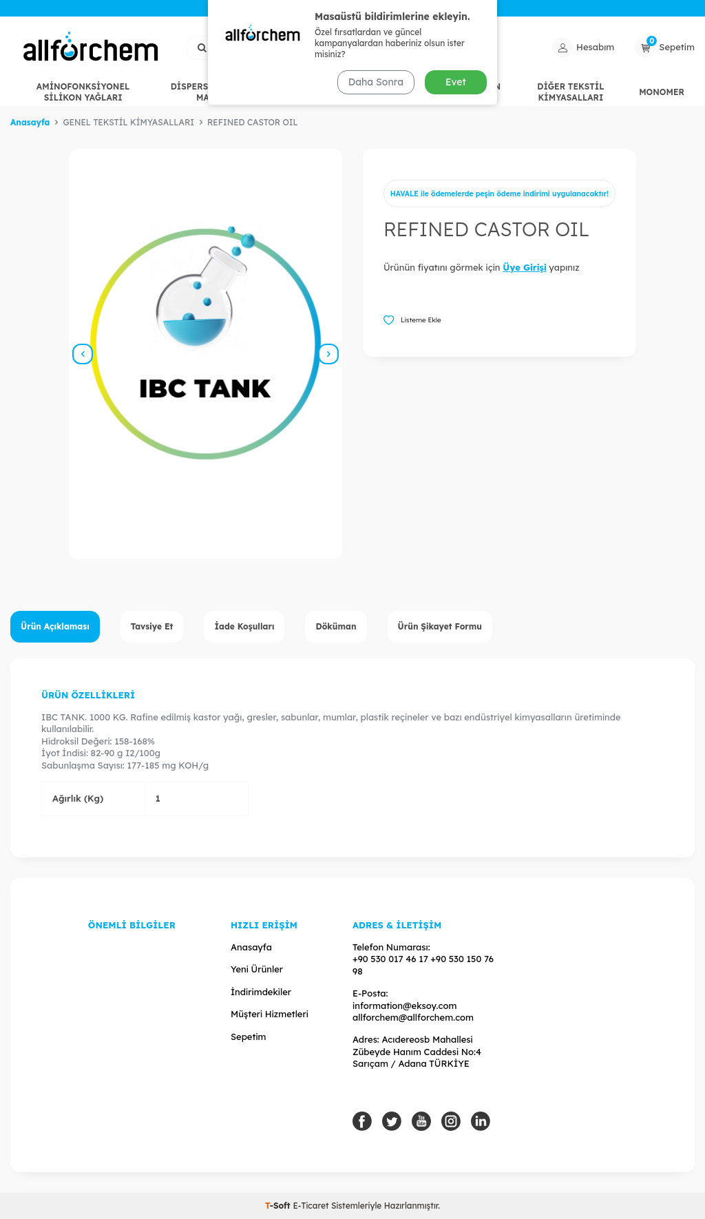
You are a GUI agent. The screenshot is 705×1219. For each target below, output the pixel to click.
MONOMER (661, 92)
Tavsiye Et (152, 626)
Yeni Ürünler (257, 969)
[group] (205, 354)
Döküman (335, 626)
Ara (435, 47)
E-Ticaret (310, 1205)
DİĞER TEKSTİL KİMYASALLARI (570, 92)
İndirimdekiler (261, 991)
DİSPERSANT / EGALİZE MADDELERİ (222, 92)
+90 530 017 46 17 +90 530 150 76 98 (423, 964)
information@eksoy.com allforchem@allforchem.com (413, 1011)
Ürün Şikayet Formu (440, 626)
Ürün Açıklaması (55, 626)
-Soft (279, 1205)
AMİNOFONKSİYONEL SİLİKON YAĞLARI (82, 92)
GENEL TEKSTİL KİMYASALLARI (346, 92)
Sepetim (248, 1036)
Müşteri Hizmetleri (269, 1013)
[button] (82, 354)
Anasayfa (30, 122)
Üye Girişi (524, 267)
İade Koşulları (244, 626)
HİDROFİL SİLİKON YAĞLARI (459, 92)
